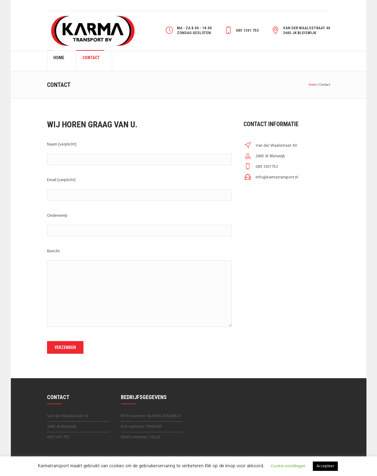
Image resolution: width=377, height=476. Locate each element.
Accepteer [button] (325, 466)
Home (312, 85)
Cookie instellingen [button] (288, 466)
